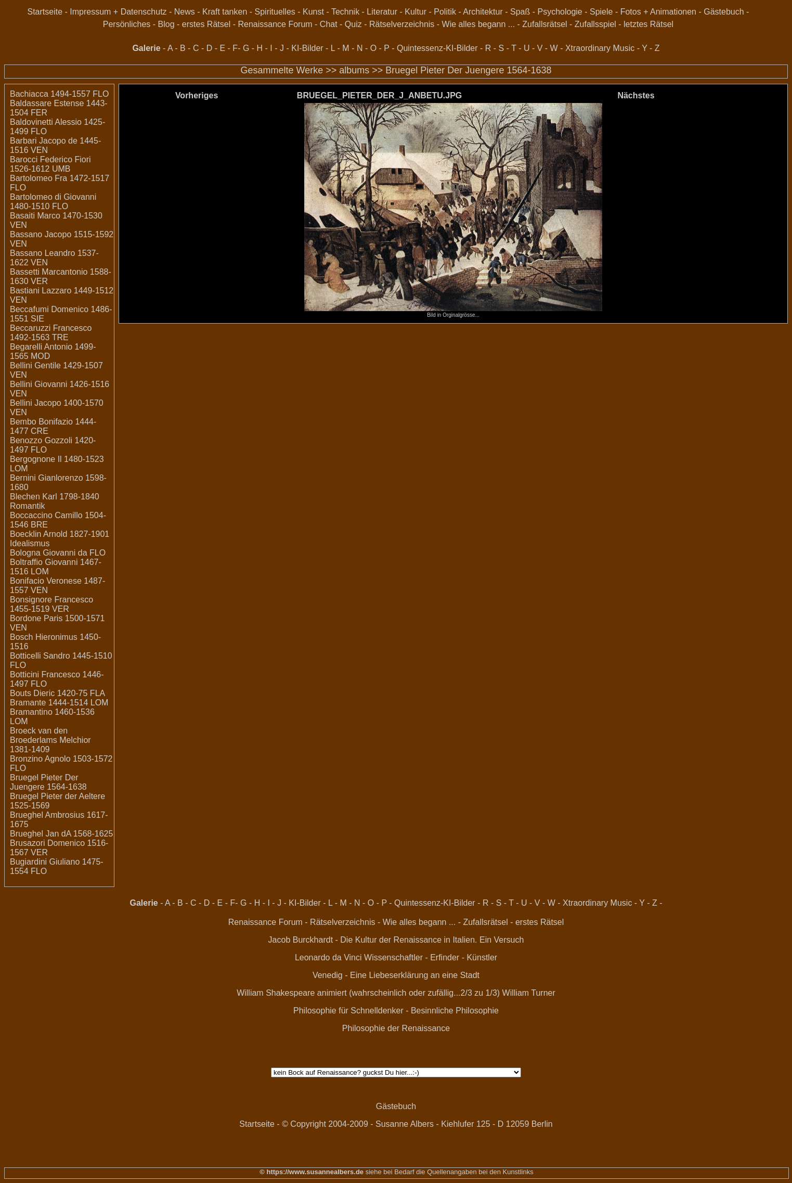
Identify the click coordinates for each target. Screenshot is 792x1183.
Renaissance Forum (275, 24)
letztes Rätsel (648, 24)
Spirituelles (275, 11)
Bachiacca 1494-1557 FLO (59, 93)
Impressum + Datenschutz (118, 11)
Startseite (44, 11)
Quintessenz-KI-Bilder (437, 48)
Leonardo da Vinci (328, 957)
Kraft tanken (224, 11)
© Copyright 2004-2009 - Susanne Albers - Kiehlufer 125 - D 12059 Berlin (417, 1124)
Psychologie (559, 11)
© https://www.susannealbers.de (311, 1172)
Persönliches (127, 24)
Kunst (313, 11)
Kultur (415, 11)
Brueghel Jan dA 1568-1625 (61, 833)
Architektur (482, 11)
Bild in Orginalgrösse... (453, 312)
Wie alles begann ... (478, 24)
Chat (328, 24)
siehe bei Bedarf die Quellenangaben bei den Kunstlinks (448, 1172)
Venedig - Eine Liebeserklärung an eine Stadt (396, 975)
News (184, 11)
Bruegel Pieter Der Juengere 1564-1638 (468, 70)
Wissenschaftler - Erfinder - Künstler (430, 957)
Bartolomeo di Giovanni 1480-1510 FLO (53, 201)
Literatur (382, 11)
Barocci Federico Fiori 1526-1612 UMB (50, 164)
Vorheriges (196, 95)
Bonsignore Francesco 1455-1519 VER (51, 604)
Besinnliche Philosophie (455, 1010)
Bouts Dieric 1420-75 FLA (57, 693)
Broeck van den (39, 730)
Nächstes (635, 95)
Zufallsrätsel (544, 24)
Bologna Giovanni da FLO (58, 552)
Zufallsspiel (595, 24)
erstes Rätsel (206, 24)
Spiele (601, 11)
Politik (445, 11)
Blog (166, 24)
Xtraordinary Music (599, 48)
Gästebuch (724, 11)
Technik (345, 11)
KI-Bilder (307, 48)
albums (354, 70)
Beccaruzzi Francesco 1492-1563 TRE (51, 333)
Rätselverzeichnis (401, 24)
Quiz (353, 24)
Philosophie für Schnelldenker (348, 1010)
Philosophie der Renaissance (396, 1028)
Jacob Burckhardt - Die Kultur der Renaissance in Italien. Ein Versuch (396, 939)
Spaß (520, 11)
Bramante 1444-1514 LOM (59, 702)
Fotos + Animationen (658, 11)
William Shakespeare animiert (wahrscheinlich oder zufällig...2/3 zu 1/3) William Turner (396, 992)
